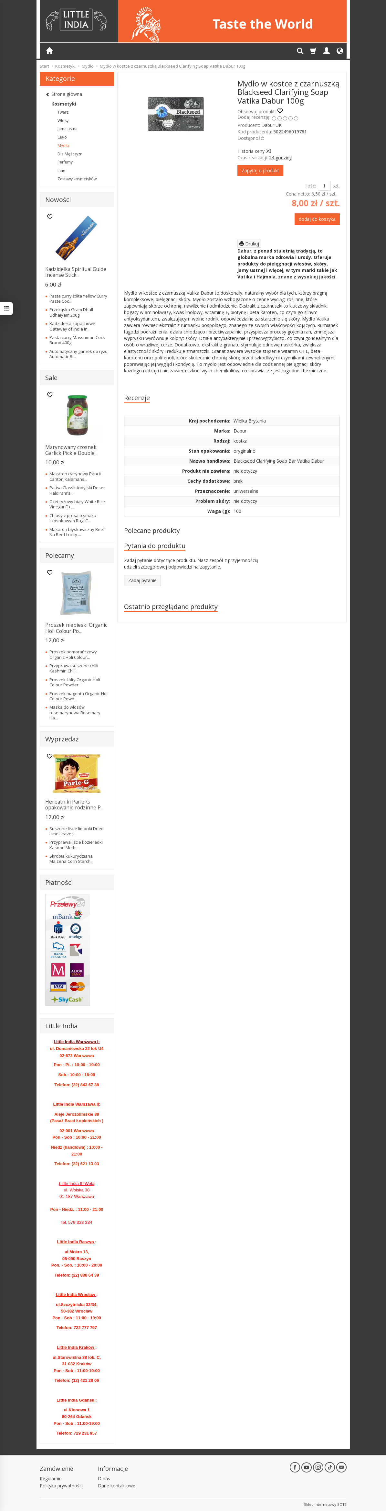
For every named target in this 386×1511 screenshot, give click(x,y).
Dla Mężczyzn (69, 154)
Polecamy (59, 555)
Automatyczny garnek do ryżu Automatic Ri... (78, 353)
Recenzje (137, 397)
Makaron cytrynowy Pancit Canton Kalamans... (75, 476)
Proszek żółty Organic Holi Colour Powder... (74, 682)
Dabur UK (271, 125)
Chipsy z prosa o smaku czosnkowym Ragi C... (72, 518)
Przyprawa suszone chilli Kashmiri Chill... (73, 668)
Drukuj (249, 244)
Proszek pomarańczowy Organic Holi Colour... (73, 654)
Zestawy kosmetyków (77, 179)
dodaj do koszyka (317, 219)
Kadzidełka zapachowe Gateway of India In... (72, 326)
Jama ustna (67, 128)
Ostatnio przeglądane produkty (171, 606)
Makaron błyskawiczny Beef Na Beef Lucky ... (77, 531)
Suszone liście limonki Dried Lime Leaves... (76, 831)
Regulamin (51, 1478)
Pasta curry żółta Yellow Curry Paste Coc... (78, 298)
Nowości (58, 199)
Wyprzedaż (61, 739)
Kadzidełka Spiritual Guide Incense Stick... (75, 272)
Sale (51, 377)
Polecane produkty (152, 530)
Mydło (63, 145)
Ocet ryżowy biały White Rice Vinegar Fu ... (77, 504)
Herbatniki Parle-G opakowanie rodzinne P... (74, 804)
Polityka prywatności (61, 1486)
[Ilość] (324, 186)
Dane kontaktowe (116, 1486)
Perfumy (65, 162)
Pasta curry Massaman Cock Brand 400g (77, 339)
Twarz (62, 112)
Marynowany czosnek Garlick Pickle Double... (71, 450)
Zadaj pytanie (142, 580)
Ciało (62, 137)
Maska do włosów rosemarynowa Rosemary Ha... (74, 712)
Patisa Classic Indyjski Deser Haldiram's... (77, 490)
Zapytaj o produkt (260, 170)
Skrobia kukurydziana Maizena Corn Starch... (71, 858)
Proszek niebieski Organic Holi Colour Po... (76, 628)
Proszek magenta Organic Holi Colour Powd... (79, 696)
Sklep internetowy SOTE (325, 1504)
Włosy (62, 120)
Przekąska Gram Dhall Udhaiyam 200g (71, 312)
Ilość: (310, 186)
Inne (61, 170)
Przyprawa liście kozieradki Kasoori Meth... (76, 844)
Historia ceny (253, 151)
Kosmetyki (63, 104)
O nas (104, 1478)
